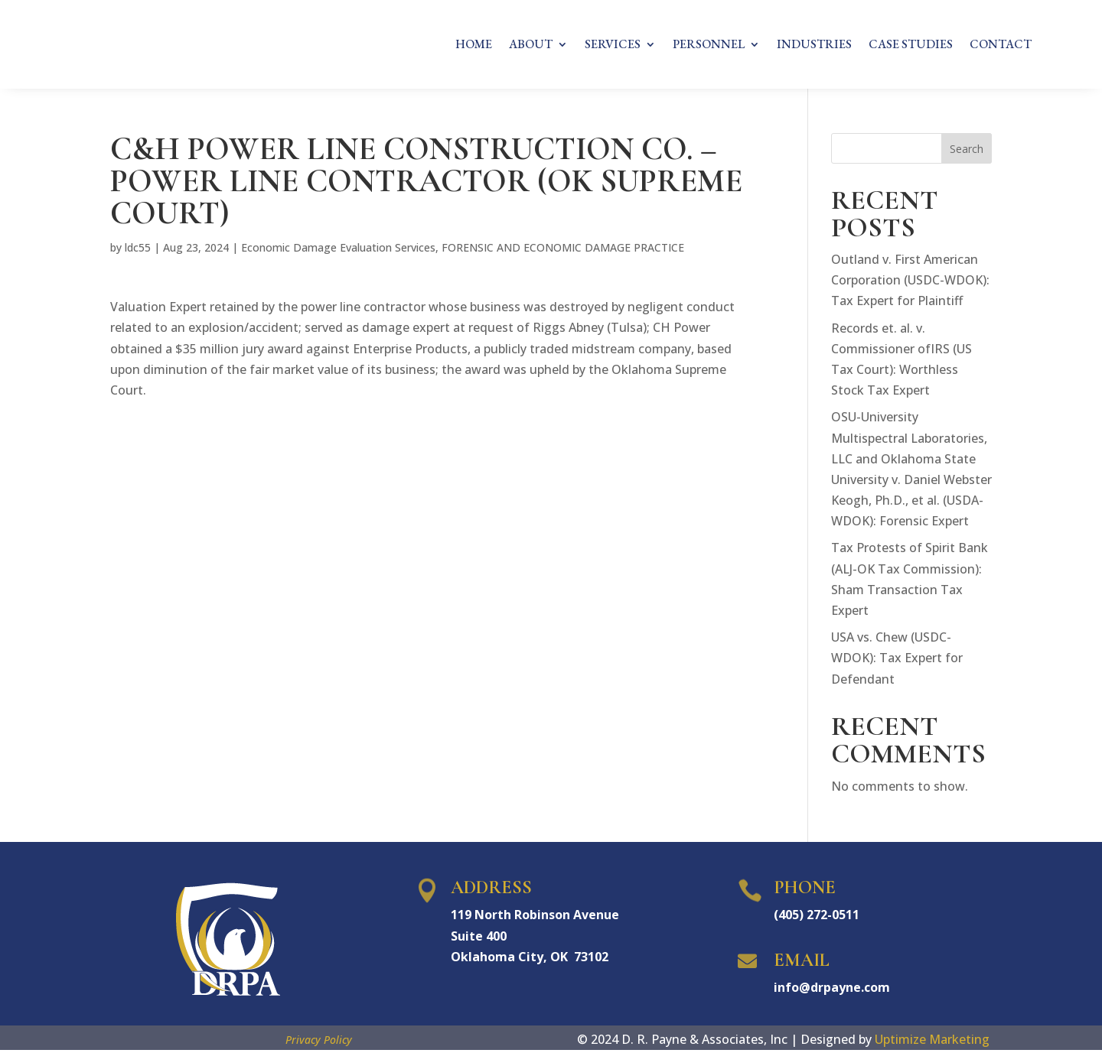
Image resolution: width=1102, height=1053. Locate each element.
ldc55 (138, 250)
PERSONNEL (709, 45)
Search (966, 152)
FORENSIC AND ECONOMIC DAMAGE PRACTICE (563, 250)
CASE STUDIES (911, 45)
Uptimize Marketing (932, 1042)
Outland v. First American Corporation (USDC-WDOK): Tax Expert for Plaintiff (910, 283)
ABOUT (531, 45)
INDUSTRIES (814, 45)
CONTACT (1001, 45)
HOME (473, 45)
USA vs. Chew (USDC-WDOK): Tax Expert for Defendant (897, 661)
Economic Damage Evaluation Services (338, 250)
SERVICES (613, 45)
